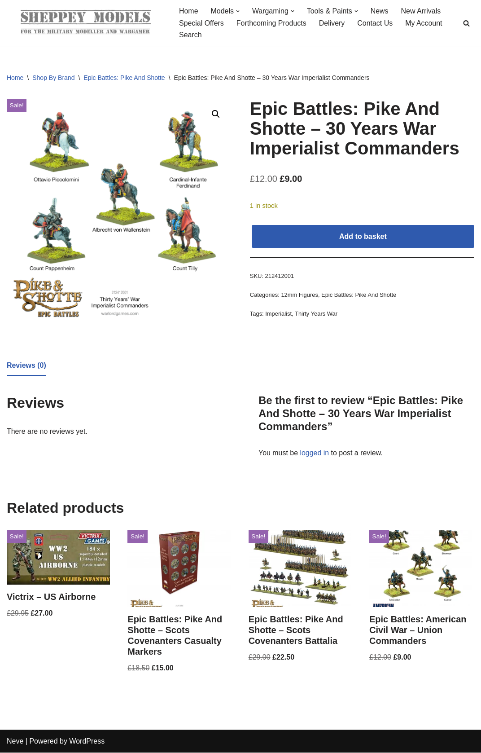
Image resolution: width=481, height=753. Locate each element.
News (380, 11)
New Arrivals (422, 11)
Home (188, 11)
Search (190, 35)
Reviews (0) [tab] (26, 365)
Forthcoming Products (271, 23)
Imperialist (278, 314)
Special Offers (201, 23)
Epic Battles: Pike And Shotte (124, 77)
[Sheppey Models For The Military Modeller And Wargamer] (85, 23)
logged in (314, 453)
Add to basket (363, 236)
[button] (238, 11)
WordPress (87, 741)
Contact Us (376, 23)
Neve (15, 741)
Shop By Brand (53, 77)
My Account (424, 23)
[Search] (466, 23)
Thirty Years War (316, 314)
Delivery (332, 23)
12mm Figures (300, 295)
